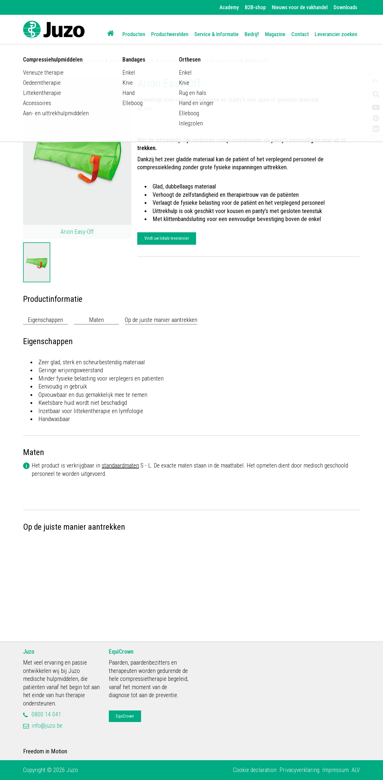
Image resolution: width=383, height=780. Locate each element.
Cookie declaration (255, 769)
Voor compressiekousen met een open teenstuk (200, 60)
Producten (133, 34)
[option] (36, 262)
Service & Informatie (216, 34)
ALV (356, 769)
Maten (96, 319)
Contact (300, 34)
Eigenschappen (45, 319)
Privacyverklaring (299, 769)
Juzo (28, 651)
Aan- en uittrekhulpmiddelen (131, 60)
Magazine (275, 34)
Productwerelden (169, 34)
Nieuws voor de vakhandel (300, 7)
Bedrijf (252, 34)
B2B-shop (255, 7)
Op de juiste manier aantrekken (161, 319)
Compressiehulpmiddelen (82, 60)
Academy (229, 7)
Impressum (335, 769)
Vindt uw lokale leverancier (166, 238)
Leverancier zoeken (336, 34)
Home (28, 60)
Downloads (345, 7)
